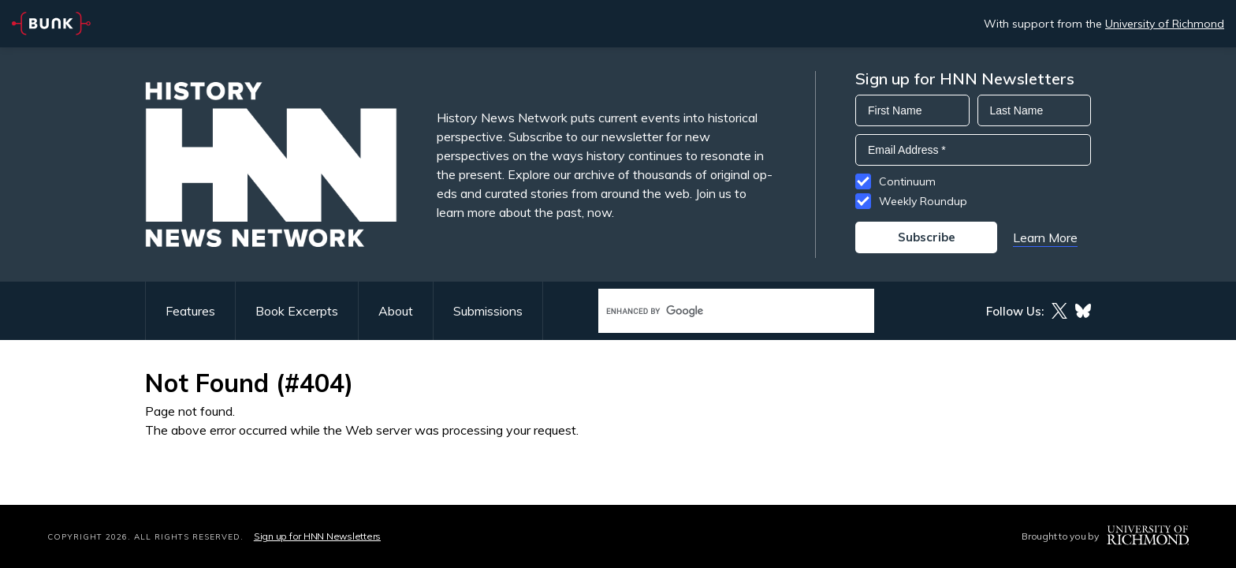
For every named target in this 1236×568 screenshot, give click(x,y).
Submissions (488, 311)
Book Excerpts (296, 311)
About (395, 311)
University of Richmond (1164, 24)
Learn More (1045, 237)
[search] (719, 311)
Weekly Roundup (923, 201)
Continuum (907, 181)
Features (190, 311)
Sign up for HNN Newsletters (317, 536)
